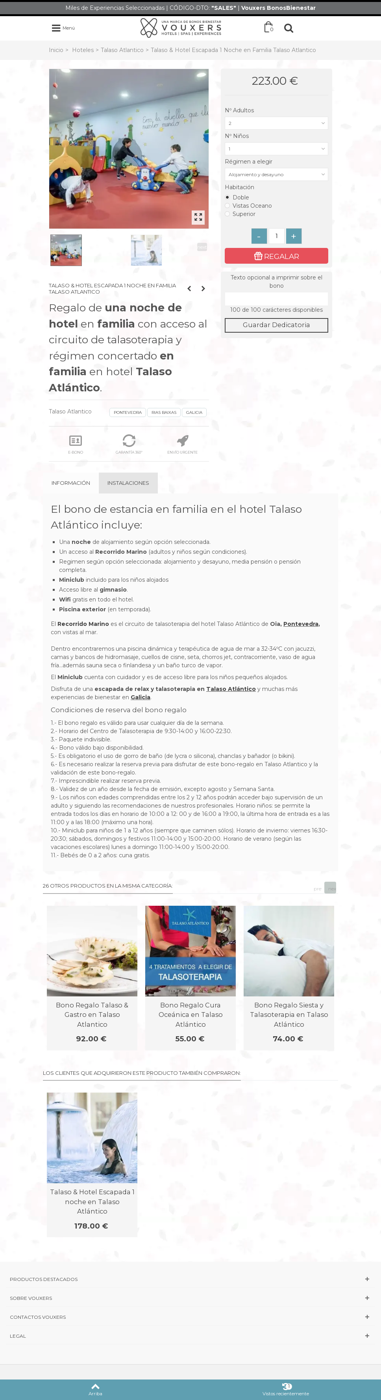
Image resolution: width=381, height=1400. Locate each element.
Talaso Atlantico (122, 50)
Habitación (240, 187)
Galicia (140, 697)
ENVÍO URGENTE (182, 444)
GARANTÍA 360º (129, 444)
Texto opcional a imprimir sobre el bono (276, 281)
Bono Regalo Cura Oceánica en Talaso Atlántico (191, 1014)
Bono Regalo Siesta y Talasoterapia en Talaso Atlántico (289, 1014)
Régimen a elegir (249, 161)
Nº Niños (237, 136)
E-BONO (75, 444)
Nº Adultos (240, 110)
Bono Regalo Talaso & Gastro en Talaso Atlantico (92, 1014)
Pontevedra (300, 623)
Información (71, 483)
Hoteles (83, 50)
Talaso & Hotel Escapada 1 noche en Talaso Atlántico (92, 1201)
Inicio (56, 50)
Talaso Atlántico (231, 689)
